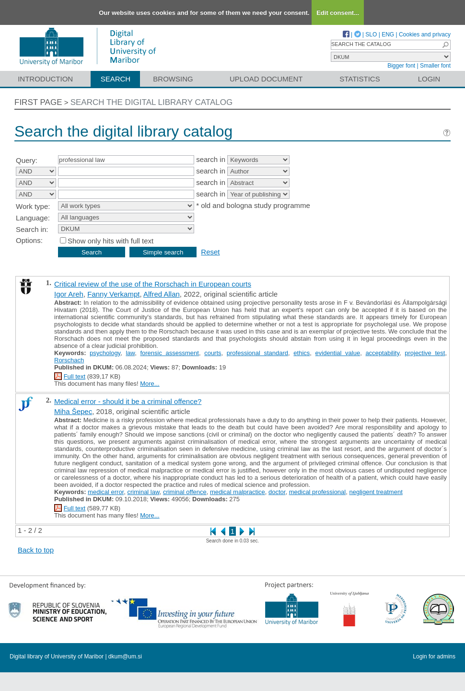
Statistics (359, 79)
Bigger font (401, 65)
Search (116, 79)
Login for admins (434, 656)
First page (38, 102)
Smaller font (435, 65)
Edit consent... (337, 12)
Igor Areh (68, 294)
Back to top (36, 550)
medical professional (317, 491)
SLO (371, 34)
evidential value (337, 353)
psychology (105, 353)
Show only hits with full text (110, 241)
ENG (388, 34)
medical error (106, 491)
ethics (301, 353)
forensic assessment (169, 353)
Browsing (173, 79)
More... (149, 383)
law (130, 353)
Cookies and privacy (425, 34)
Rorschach (69, 360)
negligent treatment (375, 491)
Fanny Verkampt (113, 294)
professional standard (257, 353)
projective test (425, 353)
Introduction (45, 79)
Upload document (266, 79)
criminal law (143, 491)
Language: (33, 218)
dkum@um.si (125, 656)
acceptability (382, 353)
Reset (210, 252)
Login (429, 79)
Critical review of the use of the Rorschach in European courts (152, 284)
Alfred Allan (161, 294)
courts (212, 353)
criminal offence (185, 491)
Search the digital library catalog (151, 102)
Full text (75, 376)
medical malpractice (237, 491)
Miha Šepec (73, 411)
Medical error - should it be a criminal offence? (127, 401)
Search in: (32, 229)
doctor (276, 491)
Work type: (33, 206)
